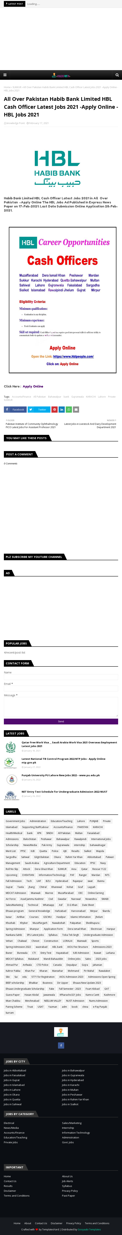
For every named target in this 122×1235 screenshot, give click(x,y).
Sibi (8, 976)
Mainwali (82, 941)
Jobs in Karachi (70, 1085)
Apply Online (33, 386)
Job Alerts (67, 1181)
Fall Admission (14, 881)
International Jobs (101, 839)
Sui (16, 976)
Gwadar (62, 899)
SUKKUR (17, 87)
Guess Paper (13, 994)
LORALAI (67, 941)
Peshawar (46, 839)
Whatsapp (48, 905)
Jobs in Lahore (12, 1089)
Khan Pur (30, 970)
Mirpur (94, 911)
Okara (57, 857)
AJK (65, 851)
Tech (29, 881)
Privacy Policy (70, 1191)
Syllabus (53, 935)
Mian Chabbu (13, 1000)
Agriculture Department (57, 863)
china (85, 1006)
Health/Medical (14, 833)
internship (79, 845)
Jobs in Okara (12, 1094)
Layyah (91, 887)
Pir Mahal (89, 970)
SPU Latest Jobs (35, 935)
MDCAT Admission (16, 893)
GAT (106, 988)
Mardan (96, 875)
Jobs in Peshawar (72, 1094)
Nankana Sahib (14, 935)
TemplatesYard (50, 1229)
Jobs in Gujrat (12, 1080)
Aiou (73, 869)
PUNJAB (94, 821)
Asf (60, 905)
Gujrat (9, 887)
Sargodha (11, 857)
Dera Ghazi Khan (44, 869)
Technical (33, 905)
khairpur (34, 929)
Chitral (43, 887)
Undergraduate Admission (98, 935)
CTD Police (42, 964)
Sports (95, 941)
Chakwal (22, 941)
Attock (26, 869)
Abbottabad (94, 857)
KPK (39, 833)
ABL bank (57, 947)
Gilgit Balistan (41, 857)
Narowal (76, 899)
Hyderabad (61, 881)
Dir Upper (62, 982)
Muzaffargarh (40, 923)
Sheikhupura (92, 923)
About (27, 1223)
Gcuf (80, 887)
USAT (41, 1006)
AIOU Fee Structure (77, 947)
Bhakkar (33, 982)
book (75, 1006)
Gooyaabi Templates (89, 1229)
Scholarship (12, 845)
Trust (30, 1006)
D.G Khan (72, 905)
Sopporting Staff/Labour (35, 827)
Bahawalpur (54, 396)
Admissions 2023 (102, 947)
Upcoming (11, 875)
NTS (107, 875)
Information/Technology (52, 875)
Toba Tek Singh (70, 935)
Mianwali (35, 893)
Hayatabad (62, 953)
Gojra (85, 964)
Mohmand (73, 970)
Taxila (20, 887)
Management (13, 863)
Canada (57, 964)
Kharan (43, 970)
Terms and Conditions (17, 1195)
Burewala (22, 953)
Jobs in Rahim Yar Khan (75, 1099)
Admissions (12, 839)
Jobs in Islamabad (14, 1085)
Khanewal (56, 887)
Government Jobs (15, 821)
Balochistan (29, 839)
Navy (103, 863)
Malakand (33, 958)
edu (24, 976)
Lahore (102, 396)
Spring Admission (15, 929)
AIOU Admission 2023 (71, 976)
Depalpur (72, 964)
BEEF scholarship (15, 982)
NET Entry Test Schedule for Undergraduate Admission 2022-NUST (64, 791)
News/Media (30, 845)
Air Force (11, 899)
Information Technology (76, 1132)
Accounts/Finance (21, 396)
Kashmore (109, 994)
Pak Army (47, 845)
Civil (51, 899)
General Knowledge (39, 911)
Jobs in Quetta (12, 1099)
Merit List (11, 851)
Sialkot (87, 851)
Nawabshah (58, 923)
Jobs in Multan (70, 1089)
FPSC (93, 863)
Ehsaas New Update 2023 (87, 982)
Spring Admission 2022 (18, 947)
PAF (72, 875)
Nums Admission (98, 1000)
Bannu (100, 881)
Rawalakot (104, 970)
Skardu (106, 911)
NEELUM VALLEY (52, 1000)
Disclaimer (10, 1191)
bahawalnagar (98, 845)
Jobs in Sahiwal (12, 1104)
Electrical (9, 1123)
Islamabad (11, 827)
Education (80, 863)
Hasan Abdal (32, 994)
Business (47, 982)
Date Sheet (88, 905)
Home (7, 87)
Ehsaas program (15, 911)
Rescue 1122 (99, 869)
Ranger (83, 875)
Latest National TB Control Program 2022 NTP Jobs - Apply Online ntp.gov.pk (63, 760)
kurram (10, 1012)
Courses (33, 917)
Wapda (100, 851)
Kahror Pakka (13, 970)
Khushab (10, 923)
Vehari (9, 941)
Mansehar (57, 970)
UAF (39, 881)
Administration (38, 821)
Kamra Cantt (92, 994)
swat (90, 881)
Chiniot (35, 941)
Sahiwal (25, 857)
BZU (48, 881)
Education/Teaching (61, 821)
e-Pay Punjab (100, 1006)
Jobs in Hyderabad (73, 1080)
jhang (32, 887)
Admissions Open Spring (101, 976)
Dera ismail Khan (77, 929)
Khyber (24, 923)
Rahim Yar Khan (74, 857)
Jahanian (97, 964)
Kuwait (97, 953)
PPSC (23, 851)
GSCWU (47, 917)
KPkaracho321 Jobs (70, 994)
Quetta (43, 851)
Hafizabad (60, 911)
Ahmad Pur (12, 964)
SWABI (105, 899)
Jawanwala (49, 994)
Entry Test (46, 953)
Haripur (111, 929)
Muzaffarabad (65, 893)
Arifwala (27, 964)
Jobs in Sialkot (70, 1104)
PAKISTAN (83, 827)
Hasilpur (61, 917)
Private (112, 396)
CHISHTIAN (28, 875)
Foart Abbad (93, 988)
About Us (67, 1176)
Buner (9, 953)
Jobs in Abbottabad (15, 1070)
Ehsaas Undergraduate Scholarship (25, 988)
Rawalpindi (80, 839)
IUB (33, 851)
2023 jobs (101, 958)
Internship (68, 1128)
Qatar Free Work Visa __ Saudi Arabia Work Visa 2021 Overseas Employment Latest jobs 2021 (69, 744)
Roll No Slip (12, 869)
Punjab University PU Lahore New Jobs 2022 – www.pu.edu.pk (61, 775)
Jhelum (99, 917)
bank (66, 396)
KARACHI (91, 396)
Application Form (53, 929)
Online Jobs (74, 958)
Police (55, 851)
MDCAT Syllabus (14, 958)
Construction (51, 941)
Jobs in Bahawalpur (73, 1070)
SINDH (49, 833)
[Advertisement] (63, 39)
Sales (88, 958)
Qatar (84, 869)
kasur (9, 917)
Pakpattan (75, 923)
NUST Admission (75, 1000)
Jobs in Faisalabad (14, 1075)
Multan (79, 833)
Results (75, 851)
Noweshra (91, 899)
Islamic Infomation (81, 917)
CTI (34, 953)
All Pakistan (39, 396)
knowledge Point (16, 123)
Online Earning (96, 893)
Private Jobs (11, 1142)
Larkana (110, 953)
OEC (80, 893)
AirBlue (21, 917)
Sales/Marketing (14, 905)
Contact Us (10, 1181)
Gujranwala (77, 396)
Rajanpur (78, 881)
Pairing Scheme (14, 1006)
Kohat (70, 887)
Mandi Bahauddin (53, 958)
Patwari (110, 857)
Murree (49, 893)
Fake (51, 988)
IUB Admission (81, 953)
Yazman (52, 1006)
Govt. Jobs (68, 1142)
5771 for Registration (43, 976)
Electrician (96, 929)
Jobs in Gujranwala (73, 1075)
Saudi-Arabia (32, 863)
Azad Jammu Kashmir (32, 899)
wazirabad (41, 947)
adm (64, 1006)
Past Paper (68, 1195)
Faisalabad (93, 833)
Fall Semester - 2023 (70, 988)
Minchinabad (32, 1000)
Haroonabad (78, 911)
